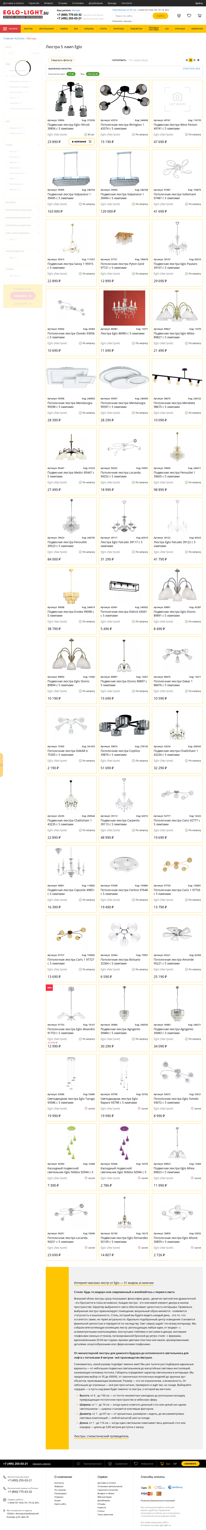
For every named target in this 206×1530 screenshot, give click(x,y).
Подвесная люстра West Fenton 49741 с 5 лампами (175, 126)
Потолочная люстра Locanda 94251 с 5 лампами (67, 1240)
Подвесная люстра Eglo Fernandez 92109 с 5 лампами (124, 1240)
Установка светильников (110, 1486)
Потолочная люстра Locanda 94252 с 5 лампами (121, 474)
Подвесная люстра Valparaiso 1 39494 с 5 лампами (122, 196)
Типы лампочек (105, 1514)
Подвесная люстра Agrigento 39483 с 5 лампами (173, 1031)
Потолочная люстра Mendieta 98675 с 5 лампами (174, 405)
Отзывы (62, 3)
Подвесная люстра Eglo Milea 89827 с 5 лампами (174, 335)
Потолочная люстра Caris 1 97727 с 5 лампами (71, 961)
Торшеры (15, 103)
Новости (102, 1507)
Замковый (15, 167)
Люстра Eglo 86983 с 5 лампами (122, 333)
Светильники (18, 92)
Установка (78, 3)
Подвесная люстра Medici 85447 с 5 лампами (71, 474)
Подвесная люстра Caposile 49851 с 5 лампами (71, 892)
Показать (23, 295)
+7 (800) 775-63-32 (80, 14)
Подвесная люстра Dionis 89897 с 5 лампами (124, 683)
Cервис (103, 1477)
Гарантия (34, 3)
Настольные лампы (20, 81)
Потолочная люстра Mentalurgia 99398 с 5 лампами (70, 405)
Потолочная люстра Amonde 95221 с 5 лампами (174, 961)
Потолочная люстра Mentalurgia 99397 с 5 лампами (123, 405)
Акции (57, 1500)
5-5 (71, 74)
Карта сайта (60, 1503)
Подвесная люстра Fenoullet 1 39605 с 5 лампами (174, 474)
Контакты (127, 3)
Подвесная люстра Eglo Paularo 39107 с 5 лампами (175, 266)
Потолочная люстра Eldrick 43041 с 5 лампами (124, 613)
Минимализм (17, 184)
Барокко (14, 162)
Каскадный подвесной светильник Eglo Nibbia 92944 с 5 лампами (70, 1170)
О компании (63, 1477)
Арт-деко (15, 156)
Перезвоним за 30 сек (124, 10)
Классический (18, 173)
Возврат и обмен (106, 1493)
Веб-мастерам (105, 1496)
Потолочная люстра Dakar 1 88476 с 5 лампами (173, 683)
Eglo (13, 257)
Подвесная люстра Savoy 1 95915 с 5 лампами (70, 266)
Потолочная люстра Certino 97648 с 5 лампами (124, 892)
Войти (199, 3)
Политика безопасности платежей (158, 1500)
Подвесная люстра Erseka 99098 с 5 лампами (71, 613)
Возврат (48, 3)
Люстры (93, 74)
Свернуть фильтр (61, 60)
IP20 (13, 239)
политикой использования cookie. (159, 1515)
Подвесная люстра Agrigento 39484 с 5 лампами (120, 1031)
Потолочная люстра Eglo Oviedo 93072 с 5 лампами (176, 1100)
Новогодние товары (20, 86)
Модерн (15, 189)
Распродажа (60, 1493)
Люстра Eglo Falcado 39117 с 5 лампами (121, 544)
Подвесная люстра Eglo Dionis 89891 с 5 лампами (175, 613)
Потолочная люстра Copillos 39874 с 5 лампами (120, 753)
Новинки (58, 1496)
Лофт (13, 178)
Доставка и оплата (13, 3)
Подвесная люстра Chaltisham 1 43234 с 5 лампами (176, 753)
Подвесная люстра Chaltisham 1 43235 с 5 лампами (70, 822)
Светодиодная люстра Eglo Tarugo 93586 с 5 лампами (71, 1100)
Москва (76, 10)
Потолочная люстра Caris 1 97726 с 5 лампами (177, 892)
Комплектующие (19, 70)
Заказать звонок (42, 1463)
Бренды (112, 3)
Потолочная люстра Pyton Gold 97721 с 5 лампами (122, 266)
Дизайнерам (96, 3)
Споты (14, 97)
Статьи (101, 1511)
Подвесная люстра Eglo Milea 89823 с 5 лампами (174, 1170)
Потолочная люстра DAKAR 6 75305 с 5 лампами (68, 753)
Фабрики (58, 1486)
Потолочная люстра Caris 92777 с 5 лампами (177, 822)
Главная (8, 38)
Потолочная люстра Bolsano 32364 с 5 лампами (120, 961)
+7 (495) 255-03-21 (80, 18)
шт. (165, 1464)
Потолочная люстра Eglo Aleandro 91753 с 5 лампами (71, 1031)
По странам (60, 1489)
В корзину (81, 141)
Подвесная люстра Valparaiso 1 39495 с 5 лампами (69, 196)
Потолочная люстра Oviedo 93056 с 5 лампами (71, 335)
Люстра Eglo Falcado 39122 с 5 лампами (174, 544)
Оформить (190, 1464)
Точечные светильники (22, 108)
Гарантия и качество (108, 1489)
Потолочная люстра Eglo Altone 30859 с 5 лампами (176, 1240)
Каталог (10, 29)
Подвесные (16, 128)
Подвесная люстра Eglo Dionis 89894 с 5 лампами (68, 683)
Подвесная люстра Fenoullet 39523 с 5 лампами (67, 544)
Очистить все (191, 68)
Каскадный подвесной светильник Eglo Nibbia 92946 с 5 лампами (123, 1170)
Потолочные (17, 133)
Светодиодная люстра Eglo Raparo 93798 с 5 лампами (119, 1100)
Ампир (14, 151)
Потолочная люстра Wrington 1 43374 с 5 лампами (122, 126)
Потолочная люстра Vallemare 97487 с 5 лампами (175, 196)
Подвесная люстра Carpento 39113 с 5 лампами (120, 822)
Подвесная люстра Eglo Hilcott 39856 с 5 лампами (69, 126)
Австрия (15, 275)
